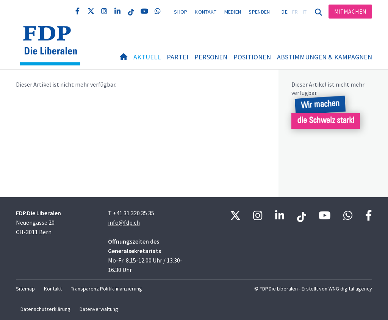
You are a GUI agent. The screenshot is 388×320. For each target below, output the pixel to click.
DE (285, 11)
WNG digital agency (350, 288)
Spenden (259, 11)
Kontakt (205, 11)
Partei (177, 57)
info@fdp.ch (124, 222)
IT (305, 11)
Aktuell (147, 57)
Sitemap (25, 288)
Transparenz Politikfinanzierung (106, 288)
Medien (232, 11)
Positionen (252, 57)
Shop (180, 11)
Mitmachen (350, 11)
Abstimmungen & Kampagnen (324, 57)
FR (295, 11)
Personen (210, 57)
